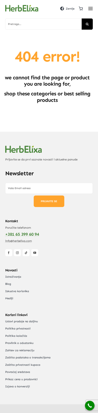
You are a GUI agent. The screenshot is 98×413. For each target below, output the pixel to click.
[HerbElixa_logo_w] (21, 6)
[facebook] (8, 252)
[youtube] (34, 252)
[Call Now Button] (90, 405)
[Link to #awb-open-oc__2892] (90, 8)
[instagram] (17, 252)
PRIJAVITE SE (49, 201)
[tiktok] (26, 252)
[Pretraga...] (43, 24)
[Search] (87, 24)
